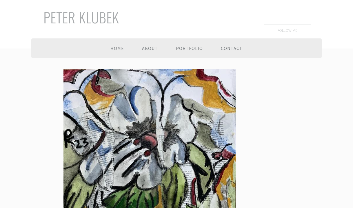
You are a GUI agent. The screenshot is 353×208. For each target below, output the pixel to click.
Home (117, 48)
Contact (232, 48)
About (150, 48)
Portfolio (189, 48)
